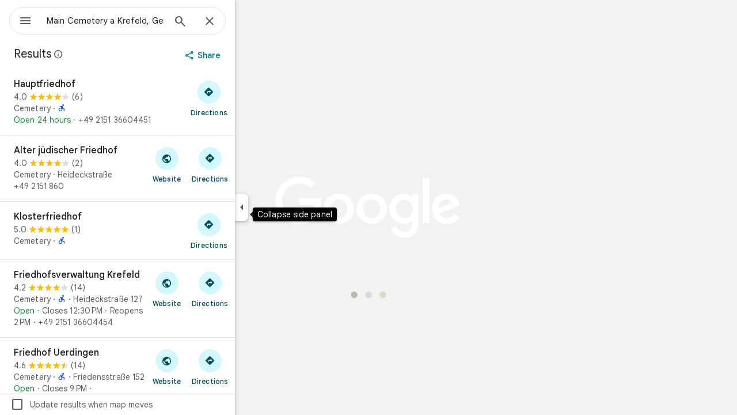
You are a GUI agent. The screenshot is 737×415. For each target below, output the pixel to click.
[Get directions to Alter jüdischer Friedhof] (251, 164)
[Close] (251, 21)
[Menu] (20, 19)
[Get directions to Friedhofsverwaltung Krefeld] (251, 288)
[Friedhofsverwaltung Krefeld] (158, 298)
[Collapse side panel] (283, 207)
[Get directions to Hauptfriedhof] (250, 98)
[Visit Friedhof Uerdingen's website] (208, 366)
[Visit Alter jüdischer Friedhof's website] (208, 164)
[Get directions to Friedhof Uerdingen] (251, 366)
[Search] (221, 22)
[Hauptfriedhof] (158, 102)
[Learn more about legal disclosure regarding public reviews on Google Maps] (100, 54)
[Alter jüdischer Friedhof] (158, 168)
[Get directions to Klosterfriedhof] (250, 230)
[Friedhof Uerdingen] (158, 376)
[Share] (245, 55)
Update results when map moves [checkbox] (123, 405)
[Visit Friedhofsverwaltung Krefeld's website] (208, 288)
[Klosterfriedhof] (158, 230)
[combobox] (135, 21)
